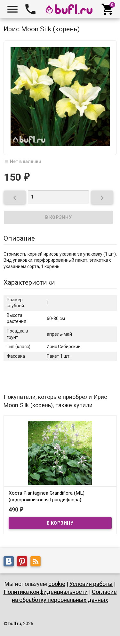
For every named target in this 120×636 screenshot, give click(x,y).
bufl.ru (14, 623)
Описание (19, 238)
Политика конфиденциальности (46, 591)
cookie (56, 583)
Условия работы (91, 583)
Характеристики (29, 282)
